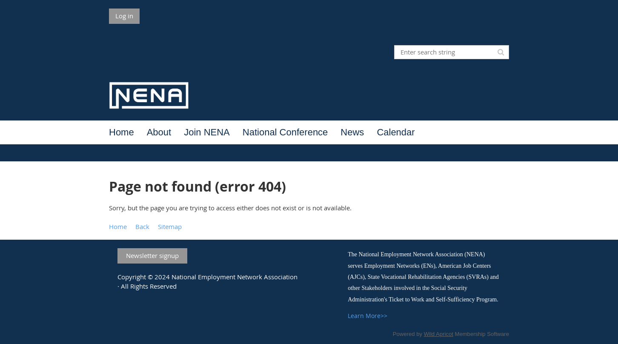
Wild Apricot (438, 334)
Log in (124, 15)
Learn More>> (367, 316)
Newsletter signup (152, 255)
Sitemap (170, 226)
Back (142, 226)
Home (118, 226)
